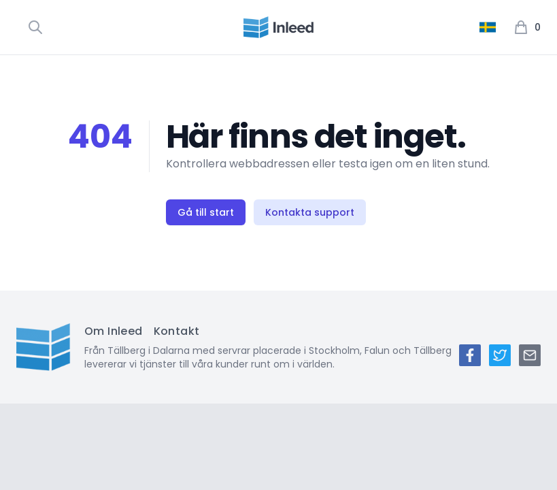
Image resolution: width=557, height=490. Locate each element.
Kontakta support (309, 212)
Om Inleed (113, 331)
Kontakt (177, 331)
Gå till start (206, 212)
